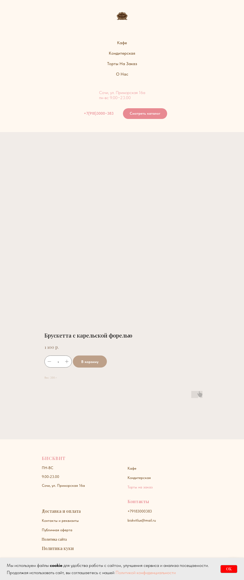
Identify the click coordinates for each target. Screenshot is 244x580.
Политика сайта (54, 539)
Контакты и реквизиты (60, 520)
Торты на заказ (140, 487)
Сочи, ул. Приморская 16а (63, 485)
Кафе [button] (122, 42)
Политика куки (58, 548)
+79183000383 (139, 511)
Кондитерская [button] (122, 53)
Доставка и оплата (61, 511)
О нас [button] (122, 74)
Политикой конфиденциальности (145, 572)
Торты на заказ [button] (122, 63)
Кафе (131, 468)
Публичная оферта (57, 530)
